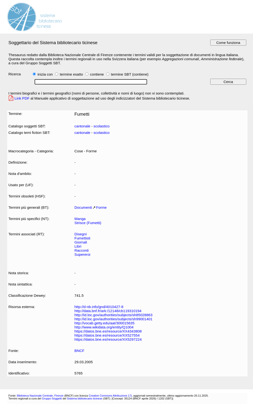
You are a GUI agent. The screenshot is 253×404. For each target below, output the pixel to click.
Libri (77, 246)
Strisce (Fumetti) (87, 223)
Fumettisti (82, 238)
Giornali (80, 242)
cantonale (82, 126)
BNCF (79, 351)
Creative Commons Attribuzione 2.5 (110, 395)
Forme (101, 207)
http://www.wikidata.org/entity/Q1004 (104, 327)
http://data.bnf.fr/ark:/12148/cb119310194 (108, 311)
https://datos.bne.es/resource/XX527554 (107, 335)
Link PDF (22, 98)
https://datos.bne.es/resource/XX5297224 (108, 339)
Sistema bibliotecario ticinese (84, 398)
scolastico (101, 126)
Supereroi (82, 254)
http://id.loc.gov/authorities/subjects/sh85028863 (113, 315)
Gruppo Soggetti (52, 398)
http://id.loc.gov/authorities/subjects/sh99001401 (113, 319)
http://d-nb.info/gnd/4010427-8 (98, 307)
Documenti (83, 207)
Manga (80, 219)
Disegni (80, 234)
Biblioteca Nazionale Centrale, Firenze (40, 395)
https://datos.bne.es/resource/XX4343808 (108, 331)
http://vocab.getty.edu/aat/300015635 (104, 323)
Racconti (81, 250)
